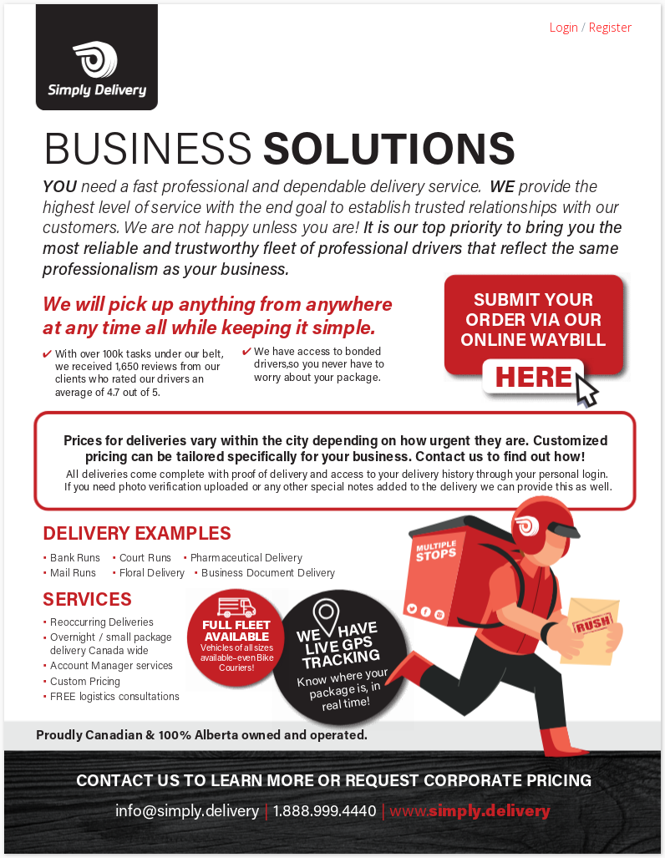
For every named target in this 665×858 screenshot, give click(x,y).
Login (564, 27)
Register (610, 27)
